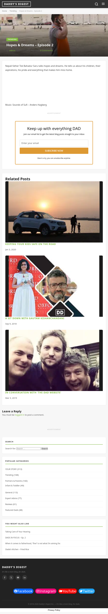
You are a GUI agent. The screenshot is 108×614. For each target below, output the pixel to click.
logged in (19, 414)
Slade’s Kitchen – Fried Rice (17, 549)
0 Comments (46, 50)
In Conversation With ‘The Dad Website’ (33, 392)
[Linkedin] (24, 577)
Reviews (9, 504)
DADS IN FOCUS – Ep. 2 (15, 537)
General (8, 492)
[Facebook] (4, 577)
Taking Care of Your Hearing (17, 531)
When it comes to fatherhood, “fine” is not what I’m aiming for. (33, 543)
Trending (13, 11)
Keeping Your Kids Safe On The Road (30, 244)
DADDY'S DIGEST (14, 567)
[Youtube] (18, 577)
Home (4, 11)
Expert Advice (11, 498)
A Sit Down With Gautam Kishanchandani (34, 318)
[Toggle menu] (103, 4)
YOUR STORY (11, 469)
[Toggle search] (96, 4)
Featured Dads (11, 510)
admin (12, 50)
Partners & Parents (13, 481)
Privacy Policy (54, 610)
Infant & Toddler (12, 485)
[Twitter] (11, 577)
